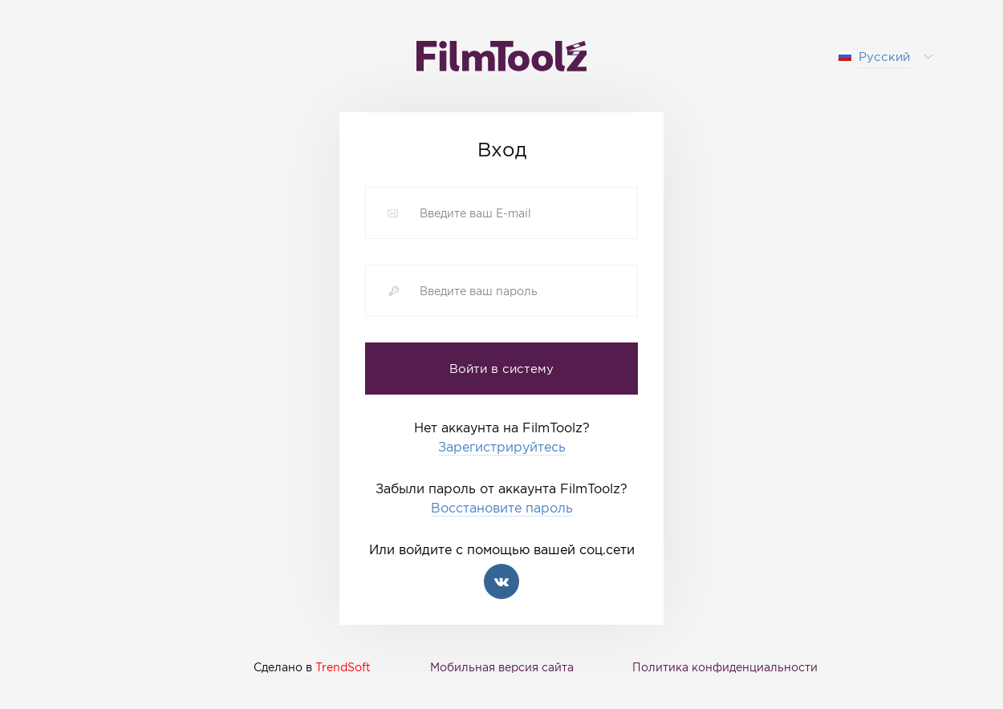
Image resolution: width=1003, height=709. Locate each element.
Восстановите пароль (502, 508)
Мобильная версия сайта (502, 667)
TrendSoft (343, 667)
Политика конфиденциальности (725, 667)
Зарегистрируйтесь (502, 447)
